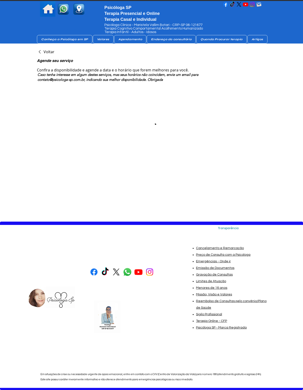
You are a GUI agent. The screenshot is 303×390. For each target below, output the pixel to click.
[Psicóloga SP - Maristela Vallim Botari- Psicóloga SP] (226, 4)
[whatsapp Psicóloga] (127, 272)
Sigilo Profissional (209, 314)
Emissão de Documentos (215, 268)
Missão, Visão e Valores (214, 294)
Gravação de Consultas (214, 274)
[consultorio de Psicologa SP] (79, 9)
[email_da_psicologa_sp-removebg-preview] (259, 4)
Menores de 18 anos (211, 287)
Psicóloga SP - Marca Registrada (221, 327)
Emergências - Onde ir (213, 261)
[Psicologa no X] (239, 4)
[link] (45, 51)
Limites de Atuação (211, 281)
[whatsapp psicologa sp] (63, 9)
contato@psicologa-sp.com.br (60, 79)
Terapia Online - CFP (211, 321)
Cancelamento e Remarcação (220, 248)
